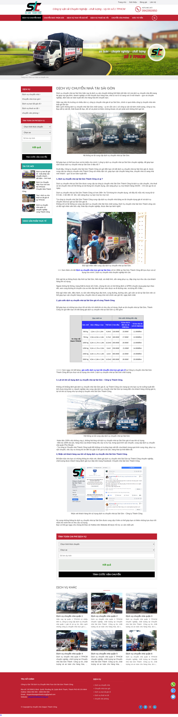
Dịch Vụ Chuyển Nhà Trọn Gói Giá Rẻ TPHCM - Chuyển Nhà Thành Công (36, 186)
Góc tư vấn (137, 18)
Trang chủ (122, 2)
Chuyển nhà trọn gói (54, 18)
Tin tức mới (28, 166)
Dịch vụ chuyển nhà (31, 18)
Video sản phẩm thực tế (34, 221)
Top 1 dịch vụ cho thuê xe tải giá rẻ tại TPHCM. (43, 197)
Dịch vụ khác (68, 588)
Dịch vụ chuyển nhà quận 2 (104, 617)
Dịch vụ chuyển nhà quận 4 (69, 654)
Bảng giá (143, 2)
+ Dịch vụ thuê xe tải (101, 696)
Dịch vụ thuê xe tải (99, 18)
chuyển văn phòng (120, 18)
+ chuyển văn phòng (101, 699)
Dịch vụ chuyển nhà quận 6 (139, 654)
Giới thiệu (133, 2)
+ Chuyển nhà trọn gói (101, 689)
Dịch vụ (31, 77)
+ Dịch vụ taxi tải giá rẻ (102, 693)
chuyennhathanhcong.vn (38, 698)
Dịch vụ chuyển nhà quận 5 (104, 654)
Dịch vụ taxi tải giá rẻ (77, 18)
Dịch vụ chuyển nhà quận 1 (69, 617)
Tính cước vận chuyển (36, 157)
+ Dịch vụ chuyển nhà (101, 686)
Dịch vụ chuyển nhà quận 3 (139, 617)
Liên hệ (153, 2)
